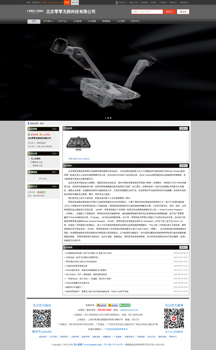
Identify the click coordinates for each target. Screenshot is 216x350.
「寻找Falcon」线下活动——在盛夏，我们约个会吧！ (89, 279)
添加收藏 (144, 2)
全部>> (55, 153)
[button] (105, 118)
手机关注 (121, 2)
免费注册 (74, 2)
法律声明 (75, 337)
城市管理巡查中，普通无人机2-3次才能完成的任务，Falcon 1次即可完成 (97, 291)
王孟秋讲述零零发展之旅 (76, 266)
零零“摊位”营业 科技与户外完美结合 (81, 262)
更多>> (55, 172)
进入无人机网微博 (174, 332)
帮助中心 (173, 2)
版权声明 (86, 337)
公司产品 (63, 21)
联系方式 (135, 21)
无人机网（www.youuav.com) (51, 2)
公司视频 (92, 21)
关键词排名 (129, 337)
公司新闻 (77, 21)
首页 (34, 21)
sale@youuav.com (129, 310)
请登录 (66, 2)
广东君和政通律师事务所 (116, 329)
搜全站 (183, 12)
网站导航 (183, 2)
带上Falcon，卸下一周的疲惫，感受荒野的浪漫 (86, 274)
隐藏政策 (107, 337)
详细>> (55, 129)
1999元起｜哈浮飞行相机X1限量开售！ (83, 257)
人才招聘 (121, 21)
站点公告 (152, 337)
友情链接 (141, 337)
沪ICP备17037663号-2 (113, 344)
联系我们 (64, 337)
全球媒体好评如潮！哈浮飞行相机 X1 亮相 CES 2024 (89, 253)
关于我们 (153, 2)
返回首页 (43, 337)
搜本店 (169, 11)
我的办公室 (133, 2)
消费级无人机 (36, 162)
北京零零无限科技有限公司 (39, 138)
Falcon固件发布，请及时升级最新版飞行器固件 (86, 270)
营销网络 (106, 21)
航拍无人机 (38, 165)
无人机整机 (35, 159)
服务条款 (96, 337)
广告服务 (162, 2)
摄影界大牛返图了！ (74, 287)
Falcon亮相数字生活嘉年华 (77, 283)
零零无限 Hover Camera (79, 159)
